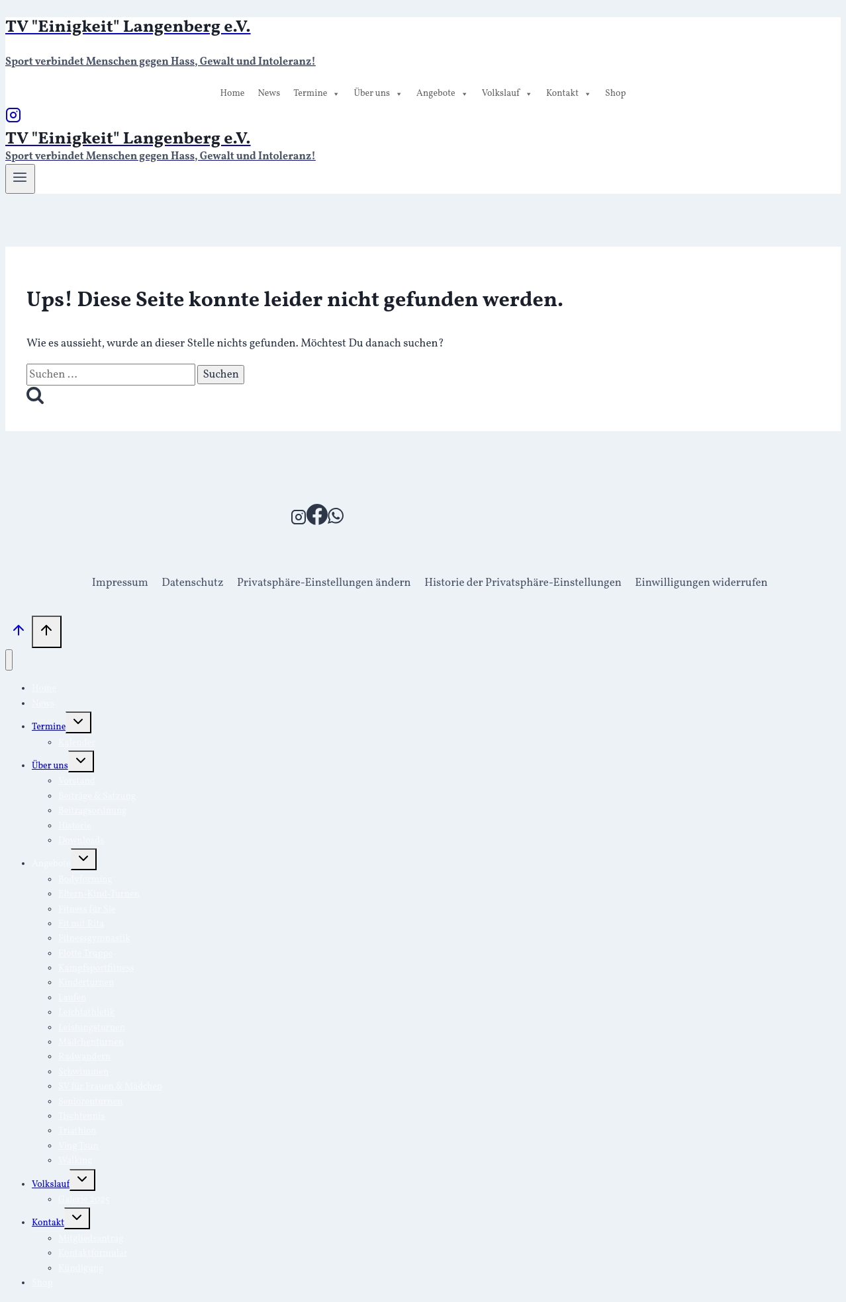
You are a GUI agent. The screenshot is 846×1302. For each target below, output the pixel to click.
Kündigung (80, 1268)
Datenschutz (192, 582)
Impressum (120, 582)
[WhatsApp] (336, 522)
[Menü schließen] (9, 660)
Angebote (442, 94)
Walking (75, 1161)
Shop (615, 93)
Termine (316, 94)
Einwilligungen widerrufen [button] (701, 582)
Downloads (81, 840)
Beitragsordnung (92, 811)
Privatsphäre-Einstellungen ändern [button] (324, 582)
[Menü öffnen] (20, 178)
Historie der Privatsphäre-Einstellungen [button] (523, 582)
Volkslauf (507, 94)
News (269, 93)
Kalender (76, 743)
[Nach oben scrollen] (18, 634)
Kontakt (569, 94)
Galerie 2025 (84, 1200)
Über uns (378, 94)
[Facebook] (317, 522)
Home (232, 93)
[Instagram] (13, 120)
